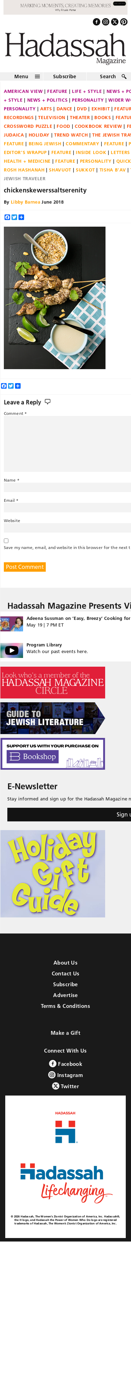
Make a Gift (65, 1033)
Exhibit (101, 108)
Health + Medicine (27, 161)
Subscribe (65, 76)
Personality (88, 100)
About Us (65, 962)
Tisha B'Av (113, 170)
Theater (80, 117)
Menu (21, 76)
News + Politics (47, 100)
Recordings (19, 117)
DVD (82, 108)
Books (102, 117)
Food (63, 126)
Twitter (65, 1086)
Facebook (65, 1063)
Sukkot (85, 170)
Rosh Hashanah (24, 170)
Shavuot (60, 170)
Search (108, 76)
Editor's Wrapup (25, 152)
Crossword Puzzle (28, 126)
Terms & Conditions (65, 1006)
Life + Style (87, 91)
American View (23, 91)
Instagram (65, 1074)
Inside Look (91, 152)
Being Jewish (45, 143)
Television (51, 117)
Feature (57, 91)
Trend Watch (71, 135)
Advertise (65, 995)
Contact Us (66, 973)
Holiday (39, 135)
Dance (64, 108)
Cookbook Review (98, 126)
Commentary (83, 143)
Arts (46, 108)
